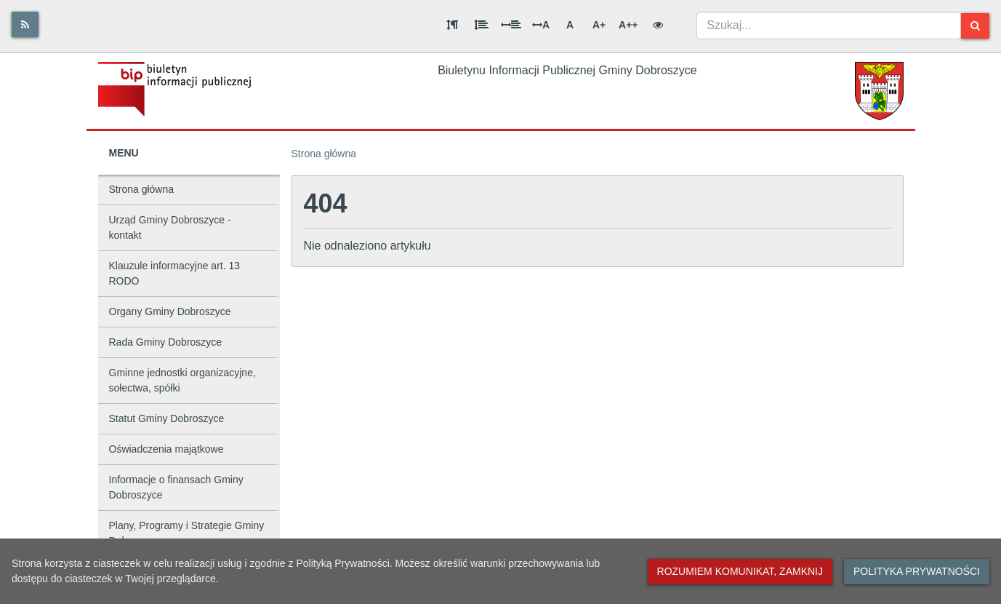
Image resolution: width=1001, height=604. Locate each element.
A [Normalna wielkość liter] (570, 25)
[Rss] (25, 24)
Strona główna (141, 189)
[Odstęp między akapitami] (452, 25)
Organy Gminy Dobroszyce (170, 311)
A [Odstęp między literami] (541, 25)
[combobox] (829, 25)
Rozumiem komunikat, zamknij (740, 571)
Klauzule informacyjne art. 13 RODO (175, 273)
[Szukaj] (975, 26)
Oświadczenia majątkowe (166, 449)
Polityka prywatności (916, 571)
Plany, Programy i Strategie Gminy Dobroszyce (187, 533)
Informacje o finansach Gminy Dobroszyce (176, 487)
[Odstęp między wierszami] (481, 25)
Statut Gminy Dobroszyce (167, 418)
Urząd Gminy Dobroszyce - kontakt (170, 227)
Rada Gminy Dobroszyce (165, 342)
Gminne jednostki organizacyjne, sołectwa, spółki (182, 380)
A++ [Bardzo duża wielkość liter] (628, 25)
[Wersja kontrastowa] (657, 25)
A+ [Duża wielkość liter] (599, 25)
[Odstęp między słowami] (511, 25)
